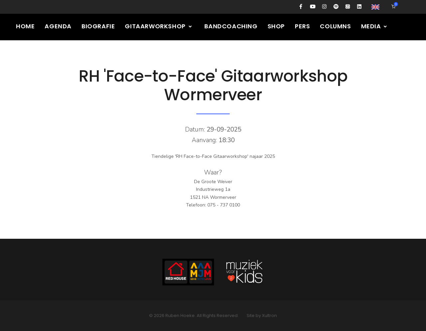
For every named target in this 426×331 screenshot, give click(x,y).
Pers (302, 26)
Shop (276, 26)
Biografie (98, 26)
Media (374, 26)
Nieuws (28, 53)
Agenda (58, 26)
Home (25, 26)
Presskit (91, 53)
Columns (335, 26)
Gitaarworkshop (158, 26)
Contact (132, 53)
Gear (58, 53)
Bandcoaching (230, 26)
